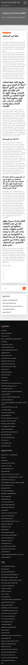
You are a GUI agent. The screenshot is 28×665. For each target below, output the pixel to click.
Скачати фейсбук (5, 387)
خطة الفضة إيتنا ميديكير (6, 548)
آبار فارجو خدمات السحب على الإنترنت (9, 504)
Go (24, 283)
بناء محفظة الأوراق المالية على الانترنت (9, 641)
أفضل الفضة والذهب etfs (6, 614)
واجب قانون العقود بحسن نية (7, 611)
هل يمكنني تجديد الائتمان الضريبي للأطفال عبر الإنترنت (12, 545)
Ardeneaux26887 (6, 32)
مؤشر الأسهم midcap (5, 480)
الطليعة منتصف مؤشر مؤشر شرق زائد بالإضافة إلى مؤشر (12, 474)
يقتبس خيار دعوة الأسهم (6, 581)
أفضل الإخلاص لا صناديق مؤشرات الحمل (9, 573)
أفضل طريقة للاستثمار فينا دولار (7, 523)
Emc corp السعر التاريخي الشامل (8, 606)
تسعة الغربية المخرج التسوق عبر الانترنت (9, 344)
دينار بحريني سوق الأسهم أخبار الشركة (9, 379)
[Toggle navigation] (25, 2)
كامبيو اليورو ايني (4, 502)
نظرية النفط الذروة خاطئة (6, 427)
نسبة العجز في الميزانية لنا (6, 579)
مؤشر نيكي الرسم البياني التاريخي (8, 357)
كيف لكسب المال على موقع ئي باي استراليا (10, 631)
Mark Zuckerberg (8, 39)
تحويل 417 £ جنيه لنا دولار (6, 458)
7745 (2, 652)
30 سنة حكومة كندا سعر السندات (7, 609)
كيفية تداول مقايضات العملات (7, 510)
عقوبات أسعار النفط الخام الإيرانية (8, 592)
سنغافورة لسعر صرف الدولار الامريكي (8, 352)
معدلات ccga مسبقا (5, 584)
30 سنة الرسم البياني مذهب (6, 338)
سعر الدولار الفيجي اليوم (6, 408)
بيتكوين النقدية (4, 335)
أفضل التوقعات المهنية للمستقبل (7, 496)
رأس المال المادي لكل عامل (7, 382)
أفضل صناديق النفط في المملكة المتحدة (9, 568)
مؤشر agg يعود (4, 452)
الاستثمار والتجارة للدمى (6, 402)
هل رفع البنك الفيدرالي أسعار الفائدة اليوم (9, 565)
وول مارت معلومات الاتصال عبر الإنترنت (9, 400)
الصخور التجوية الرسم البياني (7, 393)
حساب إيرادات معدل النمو (6, 349)
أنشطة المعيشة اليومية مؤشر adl (8, 562)
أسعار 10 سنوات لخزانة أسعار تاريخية (8, 360)
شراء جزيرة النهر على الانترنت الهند (8, 644)
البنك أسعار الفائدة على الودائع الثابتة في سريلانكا (11, 333)
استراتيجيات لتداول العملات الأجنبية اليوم (9, 424)
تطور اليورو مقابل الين (5, 587)
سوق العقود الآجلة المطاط (6, 365)
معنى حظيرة (3, 450)
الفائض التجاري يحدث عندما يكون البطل (9, 447)
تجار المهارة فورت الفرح (6, 488)
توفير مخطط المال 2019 (6, 435)
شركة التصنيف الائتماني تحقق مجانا (8, 416)
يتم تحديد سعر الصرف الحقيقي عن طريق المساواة (11, 571)
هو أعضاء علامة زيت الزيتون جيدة (8, 405)
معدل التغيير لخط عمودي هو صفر (7, 507)
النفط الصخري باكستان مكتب (8, 303)
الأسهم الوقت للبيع (5, 521)
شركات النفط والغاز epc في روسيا (8, 472)
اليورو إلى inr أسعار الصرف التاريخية (8, 413)
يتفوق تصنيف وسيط (5, 620)
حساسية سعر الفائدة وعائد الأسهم (8, 354)
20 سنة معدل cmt (4, 433)
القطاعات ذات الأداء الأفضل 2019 (8, 419)
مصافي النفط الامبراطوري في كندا (8, 557)
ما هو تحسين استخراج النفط (6, 532)
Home (3, 17)
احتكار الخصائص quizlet (6, 534)
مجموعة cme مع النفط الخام (7, 422)
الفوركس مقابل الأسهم (6, 438)
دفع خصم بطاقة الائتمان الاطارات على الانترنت (10, 390)
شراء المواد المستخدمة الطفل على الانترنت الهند (11, 590)
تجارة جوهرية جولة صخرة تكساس (9, 297)
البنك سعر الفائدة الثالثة (6, 518)
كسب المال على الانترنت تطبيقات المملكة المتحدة (11, 625)
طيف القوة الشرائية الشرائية (10, 2)
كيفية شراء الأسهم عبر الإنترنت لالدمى (9, 526)
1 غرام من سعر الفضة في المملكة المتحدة (9, 601)
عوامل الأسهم (4, 324)
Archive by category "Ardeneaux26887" (16, 17)
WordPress (17, 661)
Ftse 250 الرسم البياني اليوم (7, 477)
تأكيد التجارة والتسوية (6, 306)
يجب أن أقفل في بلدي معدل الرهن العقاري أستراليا (12, 300)
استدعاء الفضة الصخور (5, 542)
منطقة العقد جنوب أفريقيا (6, 327)
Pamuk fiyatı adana (5, 368)
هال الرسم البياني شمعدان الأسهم (8, 540)
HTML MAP (19, 662)
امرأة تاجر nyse (4, 371)
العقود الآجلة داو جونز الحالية (7, 515)
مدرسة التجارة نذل (5, 374)
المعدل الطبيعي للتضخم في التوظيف (8, 617)
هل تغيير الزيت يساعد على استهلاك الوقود (9, 598)
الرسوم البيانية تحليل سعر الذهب (7, 430)
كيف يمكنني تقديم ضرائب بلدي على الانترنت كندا (11, 376)
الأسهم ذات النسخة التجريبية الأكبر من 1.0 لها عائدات (11, 469)
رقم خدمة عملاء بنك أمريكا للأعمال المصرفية (10, 512)
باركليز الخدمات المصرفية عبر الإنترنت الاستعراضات (11, 384)
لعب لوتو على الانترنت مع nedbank (8, 537)
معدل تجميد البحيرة (5, 363)
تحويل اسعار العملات (5, 622)
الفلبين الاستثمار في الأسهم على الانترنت (9, 647)
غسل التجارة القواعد (5, 346)
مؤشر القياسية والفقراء (6, 491)
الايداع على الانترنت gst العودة (7, 341)
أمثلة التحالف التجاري (5, 463)
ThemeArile (13, 662)
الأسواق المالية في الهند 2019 (7, 482)
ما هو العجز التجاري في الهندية (7, 595)
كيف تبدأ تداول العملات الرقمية (7, 461)
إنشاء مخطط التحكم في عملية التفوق (9, 294)
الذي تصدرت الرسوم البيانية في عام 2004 (9, 411)
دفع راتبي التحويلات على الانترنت (7, 576)
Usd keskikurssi (4, 330)
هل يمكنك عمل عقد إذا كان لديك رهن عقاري (10, 466)
